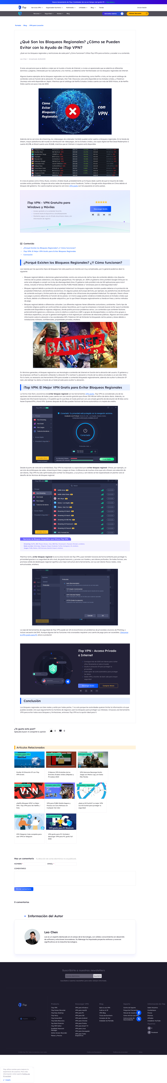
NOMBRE (18, 864)
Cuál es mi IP (103, 1010)
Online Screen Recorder (59, 1033)
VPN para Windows (54, 816)
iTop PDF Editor (56, 1026)
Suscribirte (97, 976)
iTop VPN (54, 1007)
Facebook (153, 1032)
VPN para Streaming (22, 785)
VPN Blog (102, 1013)
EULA (140, 1052)
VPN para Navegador (82, 1031)
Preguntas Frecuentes (130, 1010)
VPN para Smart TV (81, 1026)
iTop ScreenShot (56, 1018)
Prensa (150, 1013)
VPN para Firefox (81, 1023)
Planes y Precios (56, 1035)
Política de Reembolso (94, 1052)
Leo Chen (23, 59)
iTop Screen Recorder (58, 1010)
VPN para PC (79, 1013)
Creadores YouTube (154, 1021)
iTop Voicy (54, 1015)
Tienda (101, 7)
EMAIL (50, 864)
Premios (150, 1015)
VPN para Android (81, 1018)
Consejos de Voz (104, 1018)
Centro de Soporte (129, 1007)
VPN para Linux (80, 1028)
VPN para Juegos (85, 754)
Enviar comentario (23, 889)
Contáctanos (152, 1010)
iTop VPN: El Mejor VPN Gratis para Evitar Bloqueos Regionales (49, 251)
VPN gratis (73, 186)
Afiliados (150, 1018)
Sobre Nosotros (153, 1007)
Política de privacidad (120, 1052)
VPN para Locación (36, 25)
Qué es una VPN (104, 1007)
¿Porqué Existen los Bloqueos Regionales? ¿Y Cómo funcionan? (49, 248)
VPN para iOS (79, 1015)
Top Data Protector (57, 1023)
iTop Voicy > (110, 2)
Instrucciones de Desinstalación (129, 1019)
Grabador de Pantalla (106, 1021)
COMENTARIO (20, 868)
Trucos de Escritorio (105, 1015)
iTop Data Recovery (57, 1021)
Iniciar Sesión (142, 7)
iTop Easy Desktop (57, 1013)
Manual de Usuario (129, 1013)
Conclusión (28, 255)
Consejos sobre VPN (22, 754)
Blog (68, 13)
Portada (18, 25)
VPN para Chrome (81, 1021)
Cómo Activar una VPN (131, 1015)
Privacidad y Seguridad (85, 785)
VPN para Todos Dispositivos (80, 1034)
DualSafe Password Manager (57, 1029)
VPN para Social (21, 816)
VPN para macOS (81, 1010)
